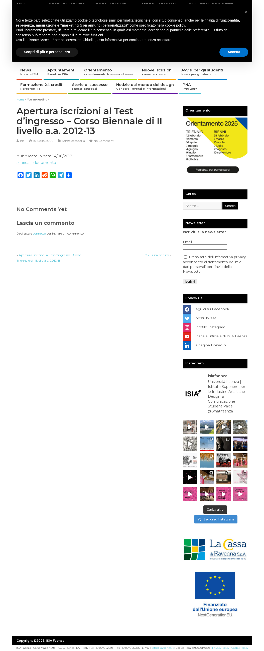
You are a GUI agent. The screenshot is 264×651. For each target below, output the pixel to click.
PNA (190, 86)
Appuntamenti (61, 72)
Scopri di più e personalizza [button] (47, 52)
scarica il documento (36, 162)
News (29, 72)
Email (187, 242)
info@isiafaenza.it (163, 647)
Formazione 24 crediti (41, 86)
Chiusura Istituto (157, 255)
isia (22, 141)
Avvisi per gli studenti (202, 72)
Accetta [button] (233, 52)
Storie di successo (89, 86)
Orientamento (108, 72)
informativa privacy (230, 257)
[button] (246, 12)
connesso (39, 233)
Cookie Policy (239, 647)
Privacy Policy (220, 647)
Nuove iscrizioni (157, 72)
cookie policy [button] (175, 25)
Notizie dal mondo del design (145, 86)
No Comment (104, 141)
